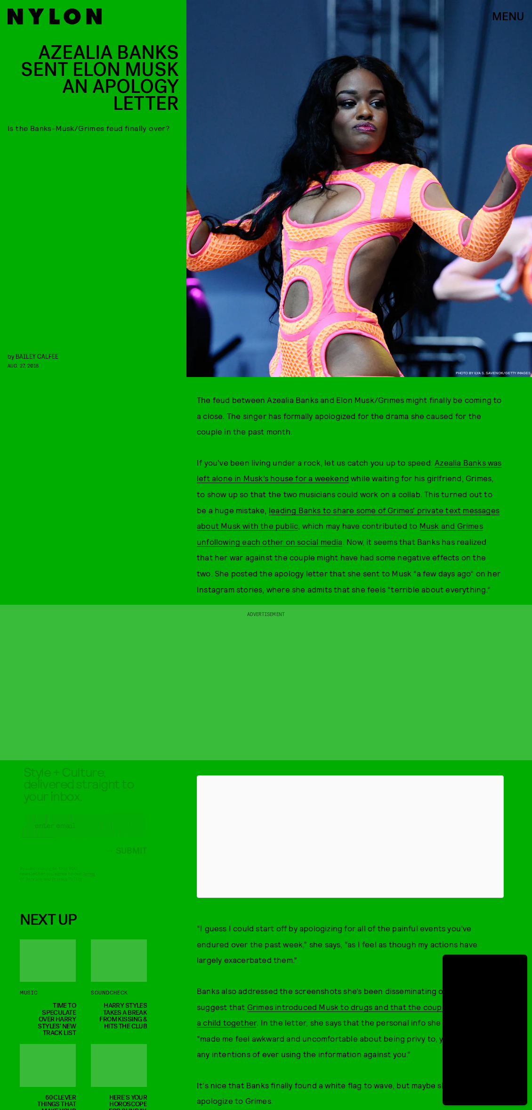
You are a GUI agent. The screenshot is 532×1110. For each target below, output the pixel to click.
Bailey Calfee (37, 356)
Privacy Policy (66, 886)
